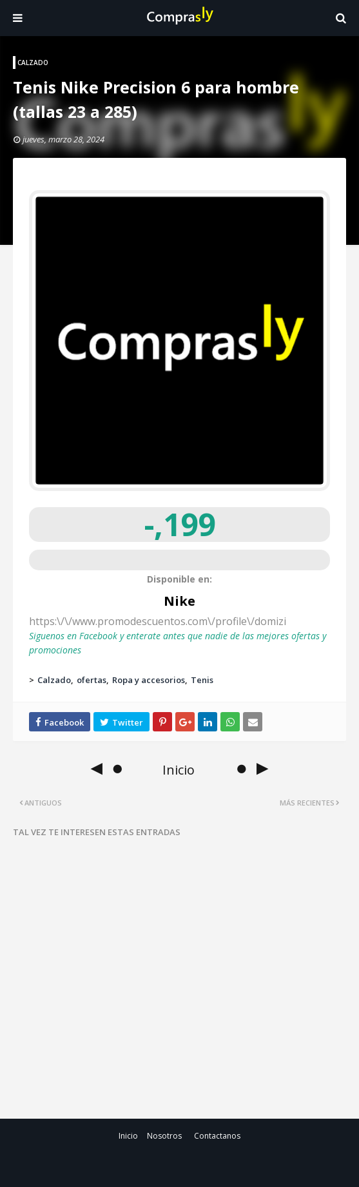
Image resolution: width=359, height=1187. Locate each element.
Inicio (128, 1135)
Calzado (54, 680)
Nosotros (164, 1135)
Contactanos (217, 1135)
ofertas (91, 680)
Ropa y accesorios (148, 680)
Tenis (202, 680)
